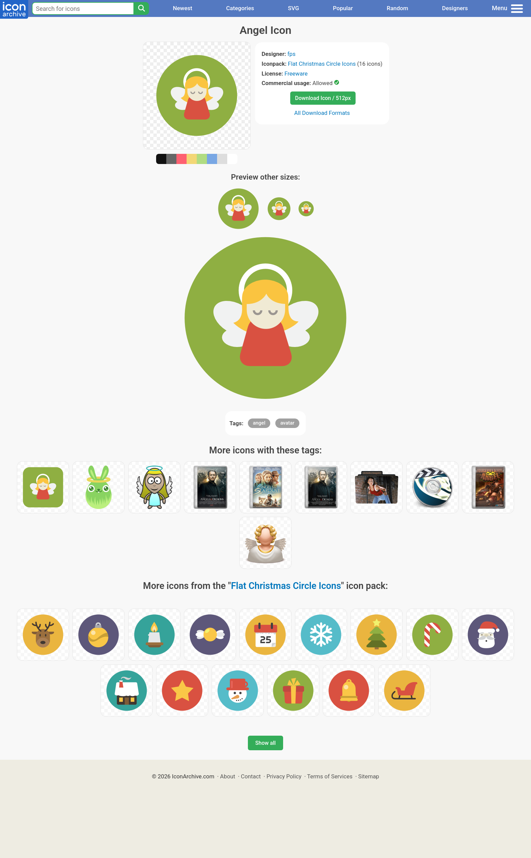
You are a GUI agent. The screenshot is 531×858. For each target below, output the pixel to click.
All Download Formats (322, 112)
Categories (240, 8)
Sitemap (368, 776)
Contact (251, 776)
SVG (293, 8)
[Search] (141, 8)
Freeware (296, 73)
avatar (287, 423)
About (227, 776)
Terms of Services (330, 776)
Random (397, 8)
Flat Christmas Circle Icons (322, 63)
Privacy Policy (284, 776)
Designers (455, 8)
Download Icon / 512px (323, 98)
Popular (343, 8)
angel (259, 423)
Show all (265, 743)
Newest (182, 8)
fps (292, 53)
